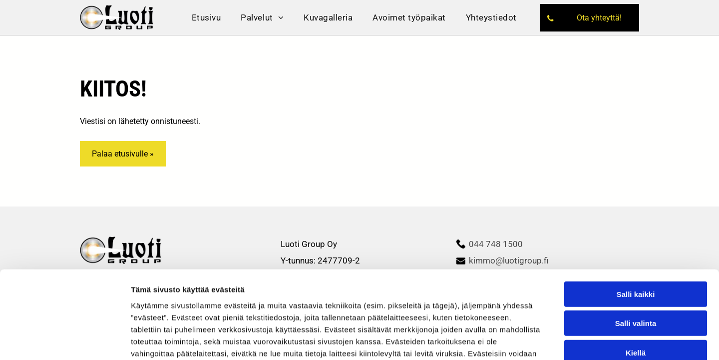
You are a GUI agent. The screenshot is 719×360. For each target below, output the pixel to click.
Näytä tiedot (534, 329)
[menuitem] (206, 17)
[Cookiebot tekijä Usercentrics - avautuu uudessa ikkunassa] (64, 329)
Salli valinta (636, 246)
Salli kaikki (636, 217)
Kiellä (636, 276)
